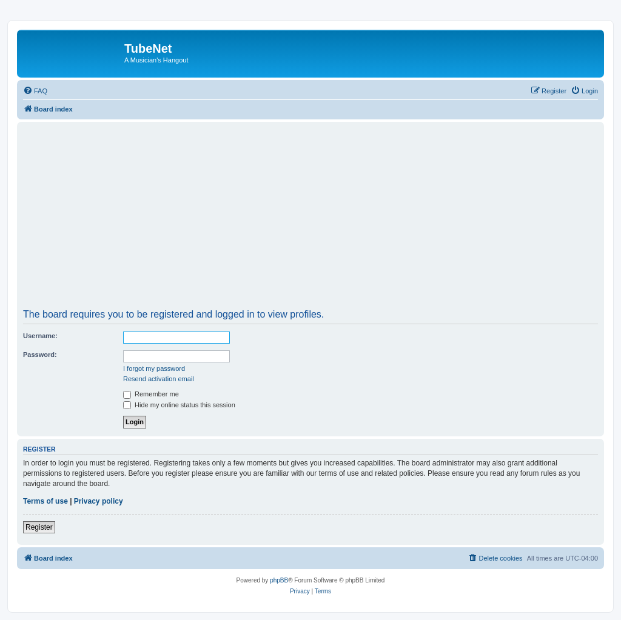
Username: (40, 335)
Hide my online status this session (179, 404)
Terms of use (45, 501)
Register (39, 527)
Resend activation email (158, 378)
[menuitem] (35, 91)
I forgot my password (154, 368)
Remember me (151, 394)
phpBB (279, 580)
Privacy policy (98, 501)
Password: (40, 354)
